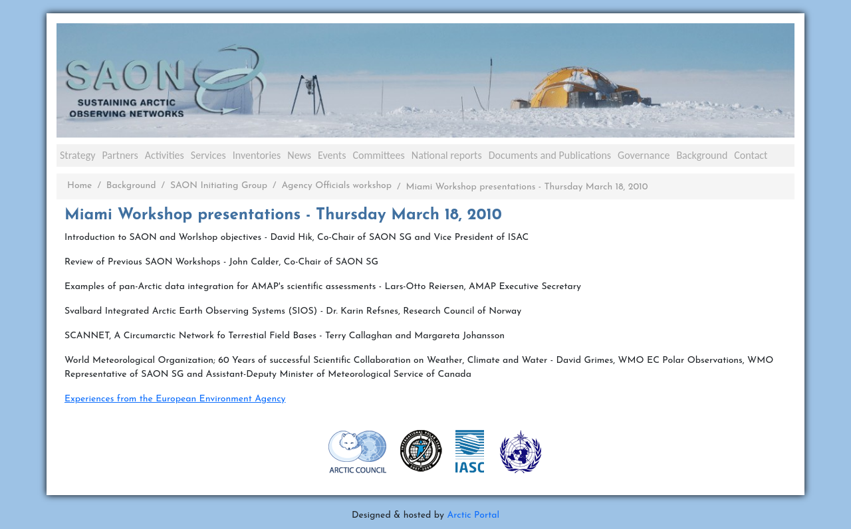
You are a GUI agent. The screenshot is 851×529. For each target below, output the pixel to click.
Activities (164, 155)
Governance (643, 155)
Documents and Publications (550, 155)
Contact (750, 155)
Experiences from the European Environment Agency (175, 399)
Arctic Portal (473, 515)
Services (208, 155)
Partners (120, 155)
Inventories (257, 155)
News (299, 155)
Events (332, 155)
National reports (447, 155)
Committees (378, 155)
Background (701, 155)
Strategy (77, 155)
